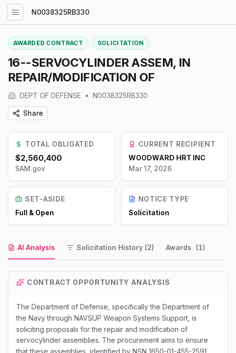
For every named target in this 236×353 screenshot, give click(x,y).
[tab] (31, 248)
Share (27, 113)
